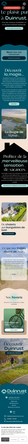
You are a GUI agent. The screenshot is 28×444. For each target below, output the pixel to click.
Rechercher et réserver (14, 407)
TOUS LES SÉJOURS (9, 233)
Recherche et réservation (14, 58)
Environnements (14, 403)
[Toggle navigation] (23, 7)
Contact (14, 405)
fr (24, 4)
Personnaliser (14, 439)
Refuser (22, 439)
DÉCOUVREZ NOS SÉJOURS (14, 28)
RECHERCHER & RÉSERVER (14, 353)
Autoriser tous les (5, 439)
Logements (14, 401)
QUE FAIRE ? (14, 104)
